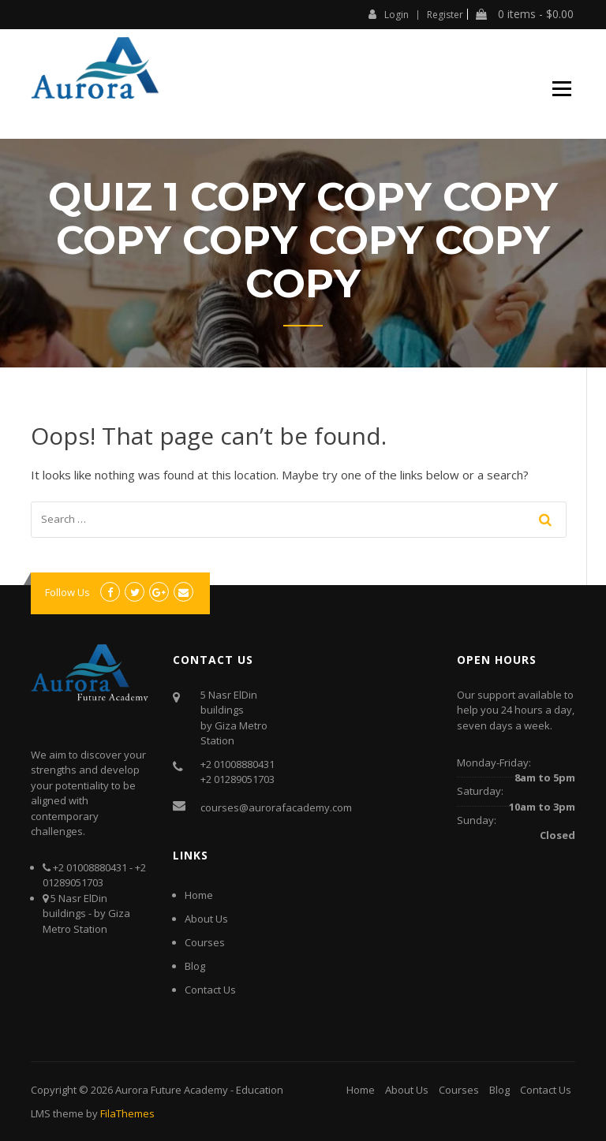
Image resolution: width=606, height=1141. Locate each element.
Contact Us (210, 990)
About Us (206, 919)
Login (388, 14)
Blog (195, 966)
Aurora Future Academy (171, 1090)
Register (445, 15)
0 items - (525, 14)
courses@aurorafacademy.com (276, 807)
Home (199, 895)
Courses (205, 942)
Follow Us (67, 592)
